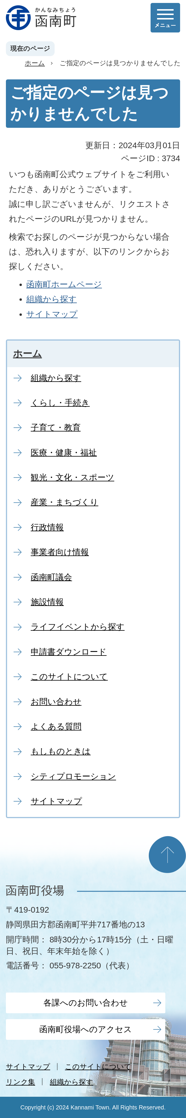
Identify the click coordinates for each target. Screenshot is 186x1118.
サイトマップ (52, 314)
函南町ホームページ (64, 284)
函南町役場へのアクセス (85, 1029)
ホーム (35, 63)
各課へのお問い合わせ (85, 1002)
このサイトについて (98, 1066)
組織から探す (51, 299)
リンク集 (20, 1082)
